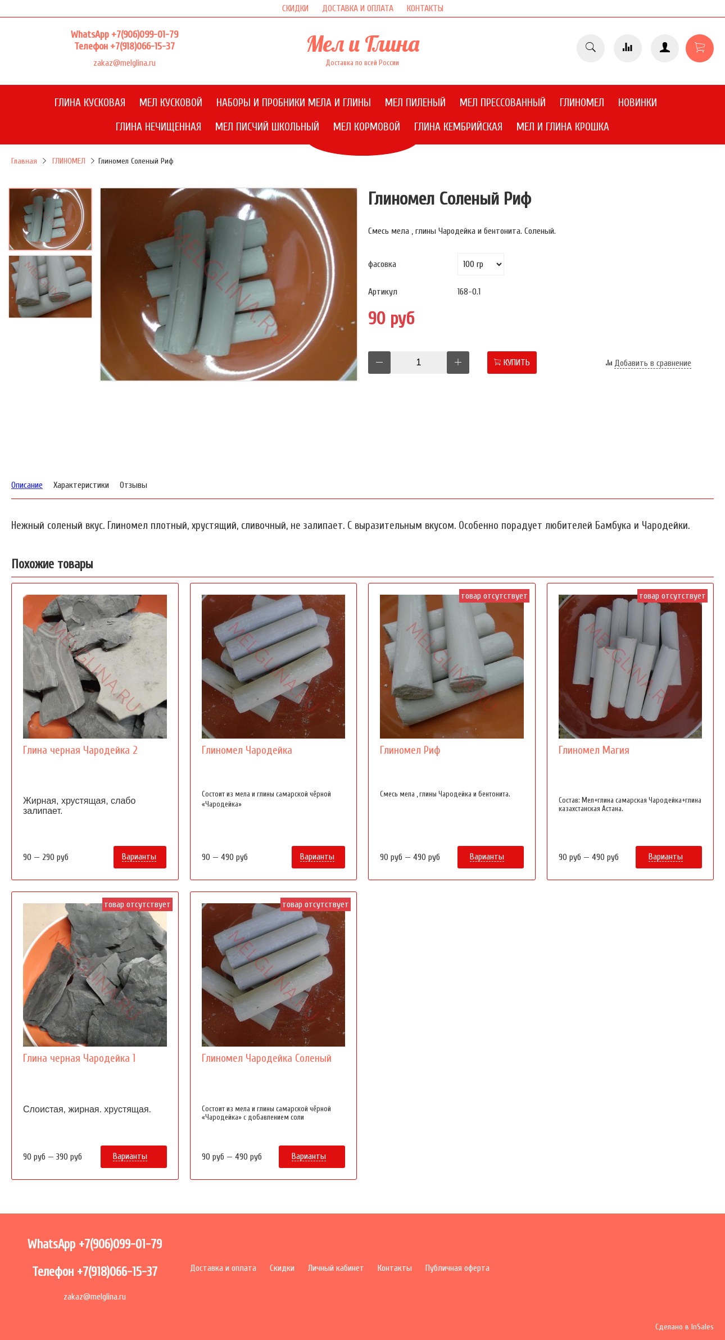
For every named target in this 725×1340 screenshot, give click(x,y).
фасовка (382, 264)
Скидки (282, 1268)
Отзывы (133, 485)
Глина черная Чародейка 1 (79, 1058)
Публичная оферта (457, 1268)
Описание (27, 485)
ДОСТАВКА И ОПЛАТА (357, 8)
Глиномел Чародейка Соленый (267, 1058)
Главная (24, 161)
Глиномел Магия (594, 750)
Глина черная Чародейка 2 (80, 750)
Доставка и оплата (223, 1268)
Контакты (395, 1268)
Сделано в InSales (684, 1327)
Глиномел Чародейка (247, 750)
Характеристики (81, 485)
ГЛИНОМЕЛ (68, 161)
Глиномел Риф (410, 750)
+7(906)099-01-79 (144, 34)
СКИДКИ (295, 8)
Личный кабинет (336, 1268)
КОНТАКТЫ (425, 8)
